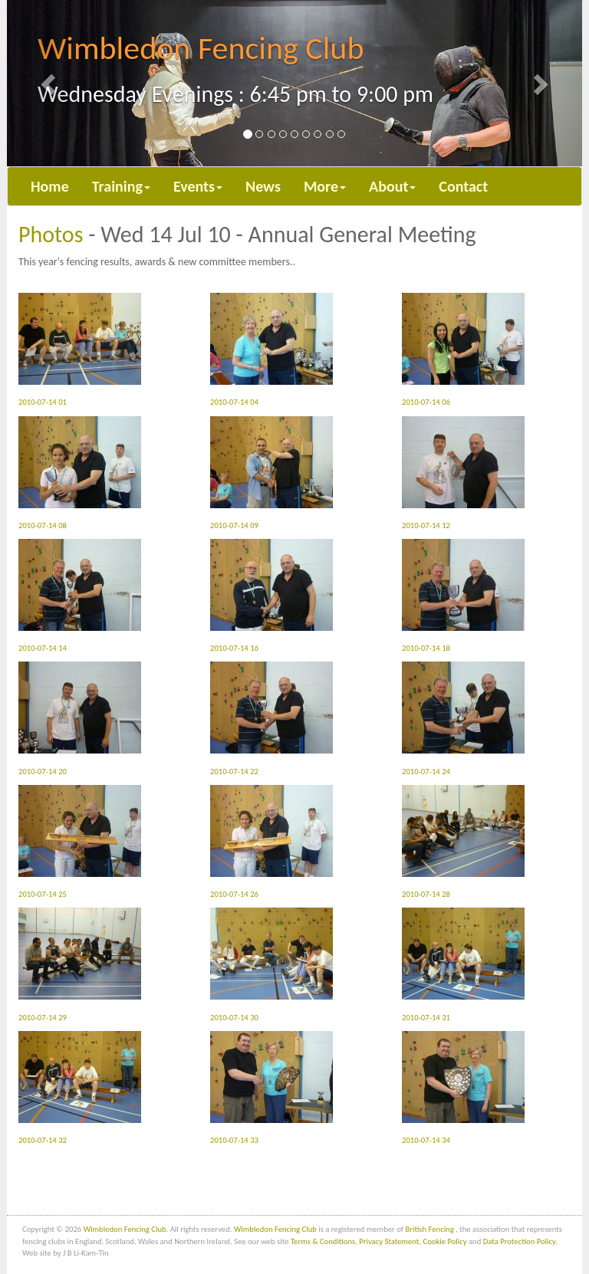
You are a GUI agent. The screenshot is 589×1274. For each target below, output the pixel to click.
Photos (50, 234)
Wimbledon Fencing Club (125, 1229)
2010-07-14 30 (271, 965)
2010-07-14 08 (79, 473)
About (392, 186)
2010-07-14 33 (271, 1088)
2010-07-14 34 (463, 1088)
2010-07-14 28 (463, 842)
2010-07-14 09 (271, 473)
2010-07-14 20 (79, 719)
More (325, 186)
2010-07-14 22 (271, 719)
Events (197, 186)
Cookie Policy (445, 1241)
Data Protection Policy (519, 1241)
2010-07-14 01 (79, 350)
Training (121, 186)
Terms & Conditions (323, 1241)
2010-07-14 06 (463, 350)
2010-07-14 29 (79, 965)
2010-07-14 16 (271, 596)
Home (50, 186)
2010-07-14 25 (79, 842)
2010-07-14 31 (463, 965)
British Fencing (430, 1229)
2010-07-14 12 (463, 473)
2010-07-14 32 (79, 1088)
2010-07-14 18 (463, 596)
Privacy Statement (389, 1241)
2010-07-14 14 (79, 596)
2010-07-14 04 (271, 350)
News (263, 186)
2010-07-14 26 (271, 842)
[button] (50, 83)
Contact (463, 186)
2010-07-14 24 (463, 719)
